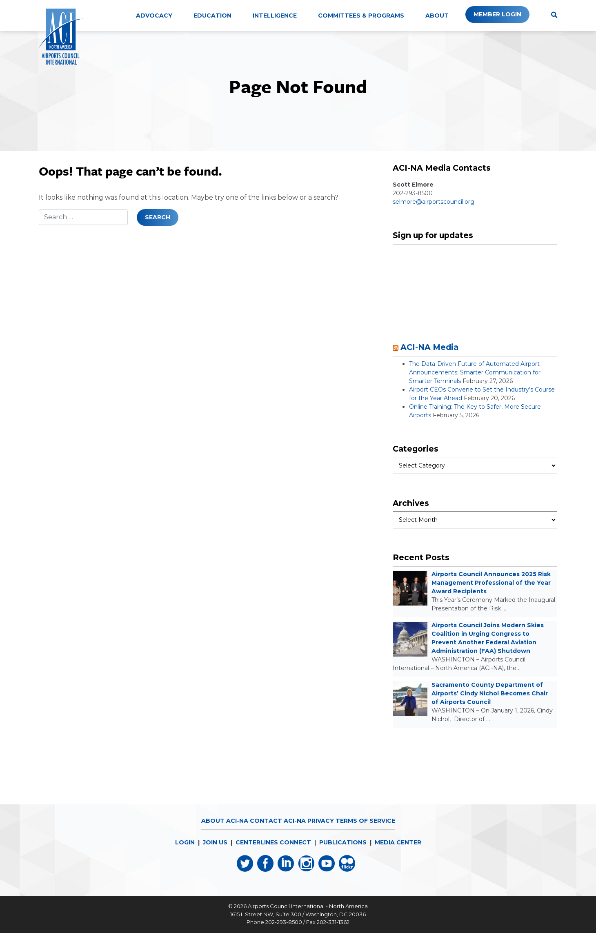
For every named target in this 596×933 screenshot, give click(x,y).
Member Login (497, 14)
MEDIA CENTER (398, 842)
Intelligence (275, 15)
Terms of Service (365, 820)
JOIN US (215, 842)
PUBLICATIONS (343, 842)
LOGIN (185, 842)
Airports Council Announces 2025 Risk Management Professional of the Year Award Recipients (491, 582)
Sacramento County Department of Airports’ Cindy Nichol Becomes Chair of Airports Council (489, 693)
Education (212, 15)
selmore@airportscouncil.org (433, 201)
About (437, 15)
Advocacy (154, 15)
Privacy (320, 820)
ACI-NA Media (429, 347)
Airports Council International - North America (308, 906)
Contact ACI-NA (278, 820)
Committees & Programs (361, 15)
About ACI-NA (224, 820)
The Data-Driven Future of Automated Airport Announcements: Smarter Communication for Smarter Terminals (474, 372)
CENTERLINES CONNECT (273, 842)
